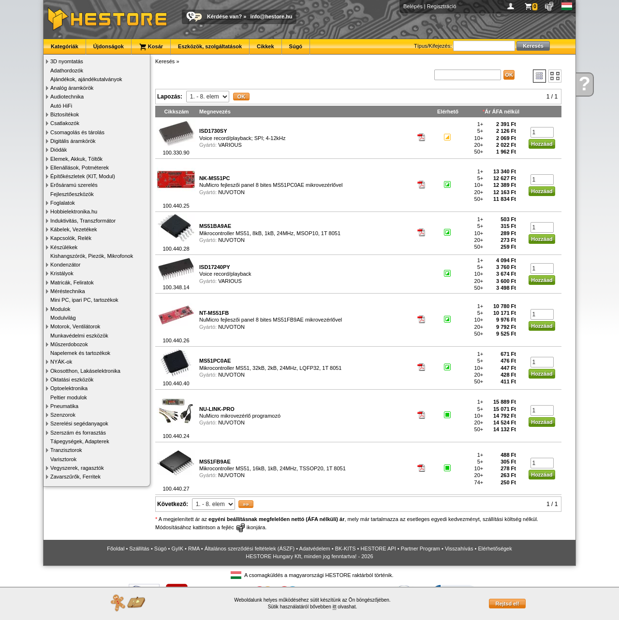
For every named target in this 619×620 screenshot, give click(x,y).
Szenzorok (62, 415)
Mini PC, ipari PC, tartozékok (84, 300)
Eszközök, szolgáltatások (210, 46)
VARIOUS (230, 145)
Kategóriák (64, 46)
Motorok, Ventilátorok (75, 326)
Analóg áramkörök (71, 88)
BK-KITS (345, 548)
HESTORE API (378, 548)
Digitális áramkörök (73, 141)
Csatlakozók (64, 123)
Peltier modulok (68, 397)
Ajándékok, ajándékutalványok (86, 79)
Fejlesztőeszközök (72, 194)
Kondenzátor (65, 265)
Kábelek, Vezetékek (73, 229)
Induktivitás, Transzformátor (83, 221)
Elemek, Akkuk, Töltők (76, 159)
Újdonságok (108, 46)
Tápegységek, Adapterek (79, 441)
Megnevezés (215, 111)
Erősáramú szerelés (74, 185)
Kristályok (62, 273)
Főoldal (115, 548)
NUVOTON (231, 192)
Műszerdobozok (69, 344)
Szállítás (139, 548)
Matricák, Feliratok (72, 282)
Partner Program (420, 548)
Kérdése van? (224, 16)
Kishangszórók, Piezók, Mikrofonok (91, 256)
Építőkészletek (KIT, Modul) (82, 176)
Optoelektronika (69, 388)
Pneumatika (64, 406)
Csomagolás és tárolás (77, 132)
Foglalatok (62, 203)
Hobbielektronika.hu (73, 211)
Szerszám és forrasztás (78, 433)
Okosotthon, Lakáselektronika (85, 371)
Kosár (151, 47)
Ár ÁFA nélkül (502, 111)
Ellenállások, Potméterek (79, 167)
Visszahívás (459, 548)
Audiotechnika (67, 96)
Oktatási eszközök (71, 379)
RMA (194, 548)
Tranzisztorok (66, 450)
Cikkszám (176, 111)
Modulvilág (63, 318)
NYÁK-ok (61, 362)
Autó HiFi (61, 106)
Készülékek (63, 247)
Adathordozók (66, 70)
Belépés (413, 6)
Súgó (296, 46)
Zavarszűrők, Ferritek (75, 476)
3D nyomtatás (66, 61)
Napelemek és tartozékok (80, 353)
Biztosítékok (64, 114)
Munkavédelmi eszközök (79, 335)
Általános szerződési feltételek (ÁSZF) (250, 548)
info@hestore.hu (271, 16)
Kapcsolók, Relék (70, 238)
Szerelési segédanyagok (79, 423)
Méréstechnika (67, 291)
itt (335, 606)
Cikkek (265, 46)
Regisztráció (442, 6)
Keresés (165, 61)
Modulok (60, 309)
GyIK (177, 548)
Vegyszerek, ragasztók (77, 468)
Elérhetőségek (495, 548)
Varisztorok (63, 459)
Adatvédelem (314, 548)
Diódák (58, 150)
